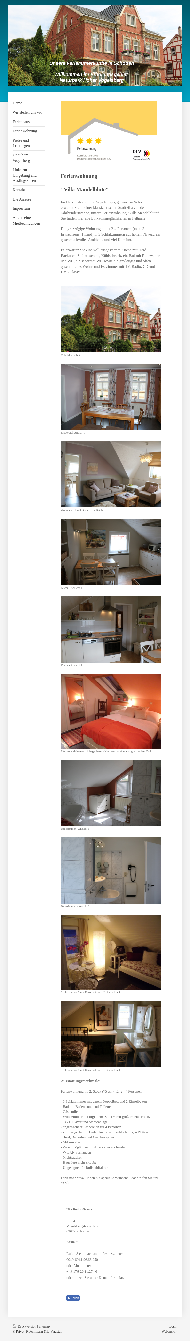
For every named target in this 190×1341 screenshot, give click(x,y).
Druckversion (25, 1326)
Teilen (73, 1298)
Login (173, 1326)
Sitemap (44, 1326)
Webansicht (169, 1331)
